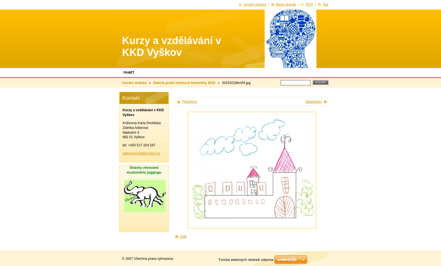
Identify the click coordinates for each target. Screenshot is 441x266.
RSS (309, 4)
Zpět (183, 236)
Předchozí (189, 102)
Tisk (325, 4)
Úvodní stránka (134, 83)
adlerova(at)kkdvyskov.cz (141, 153)
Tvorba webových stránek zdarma (245, 260)
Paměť (128, 72)
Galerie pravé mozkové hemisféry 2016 (184, 83)
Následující (313, 102)
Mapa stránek (286, 4)
